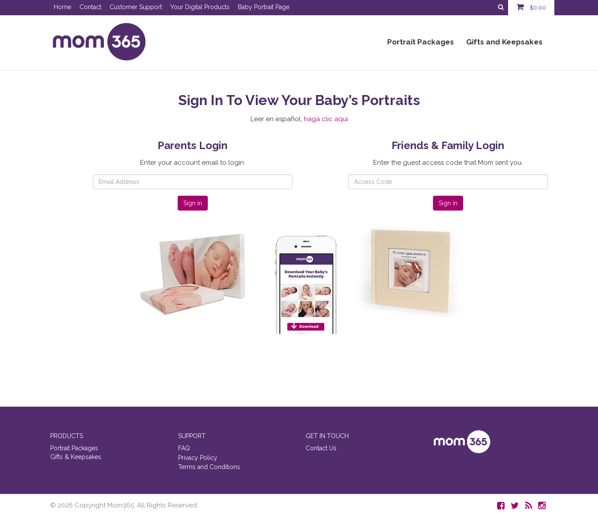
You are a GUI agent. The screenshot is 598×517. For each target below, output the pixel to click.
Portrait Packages (420, 41)
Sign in (192, 203)
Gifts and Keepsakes (504, 41)
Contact (90, 6)
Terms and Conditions (209, 466)
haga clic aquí (326, 119)
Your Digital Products (200, 6)
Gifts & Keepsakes (75, 456)
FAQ (184, 448)
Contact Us (321, 448)
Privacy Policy (197, 457)
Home (62, 6)
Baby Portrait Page (263, 6)
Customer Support (136, 6)
